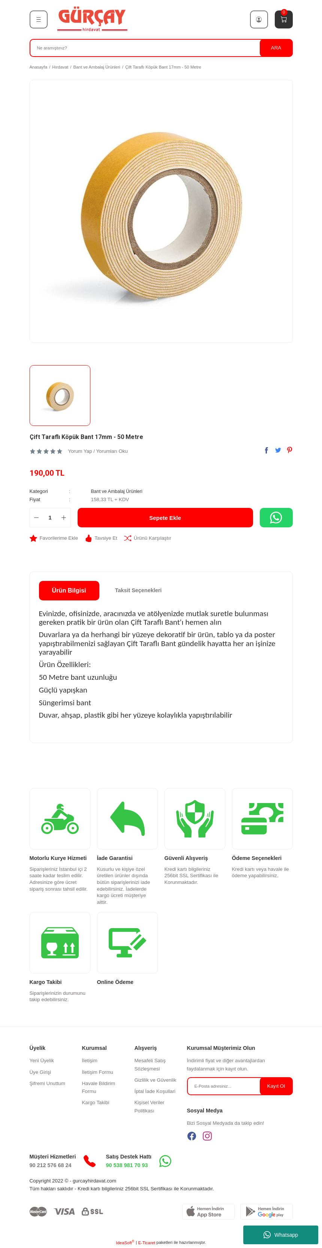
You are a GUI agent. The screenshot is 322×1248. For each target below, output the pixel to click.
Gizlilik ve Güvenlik (155, 1080)
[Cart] (284, 19)
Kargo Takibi (95, 1102)
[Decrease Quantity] (36, 517)
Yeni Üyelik (42, 1060)
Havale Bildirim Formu (98, 1087)
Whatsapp (281, 1235)
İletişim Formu (97, 1072)
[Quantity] (50, 517)
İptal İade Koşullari (154, 1091)
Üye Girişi (40, 1072)
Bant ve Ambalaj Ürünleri (118, 491)
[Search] (161, 48)
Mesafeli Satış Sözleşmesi (150, 1064)
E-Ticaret (146, 1242)
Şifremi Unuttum (47, 1083)
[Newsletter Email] (240, 1086)
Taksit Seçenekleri (138, 590)
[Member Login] (259, 19)
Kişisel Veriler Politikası (149, 1106)
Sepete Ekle (165, 517)
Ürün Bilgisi (69, 590)
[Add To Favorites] (54, 538)
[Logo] (91, 19)
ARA (276, 48)
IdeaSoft (125, 1242)
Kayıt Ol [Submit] (276, 1085)
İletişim (89, 1060)
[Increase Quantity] (63, 517)
